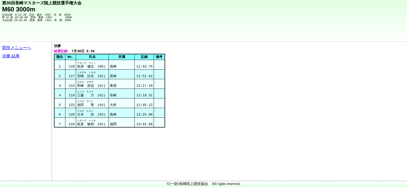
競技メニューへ (16, 47)
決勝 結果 (11, 56)
